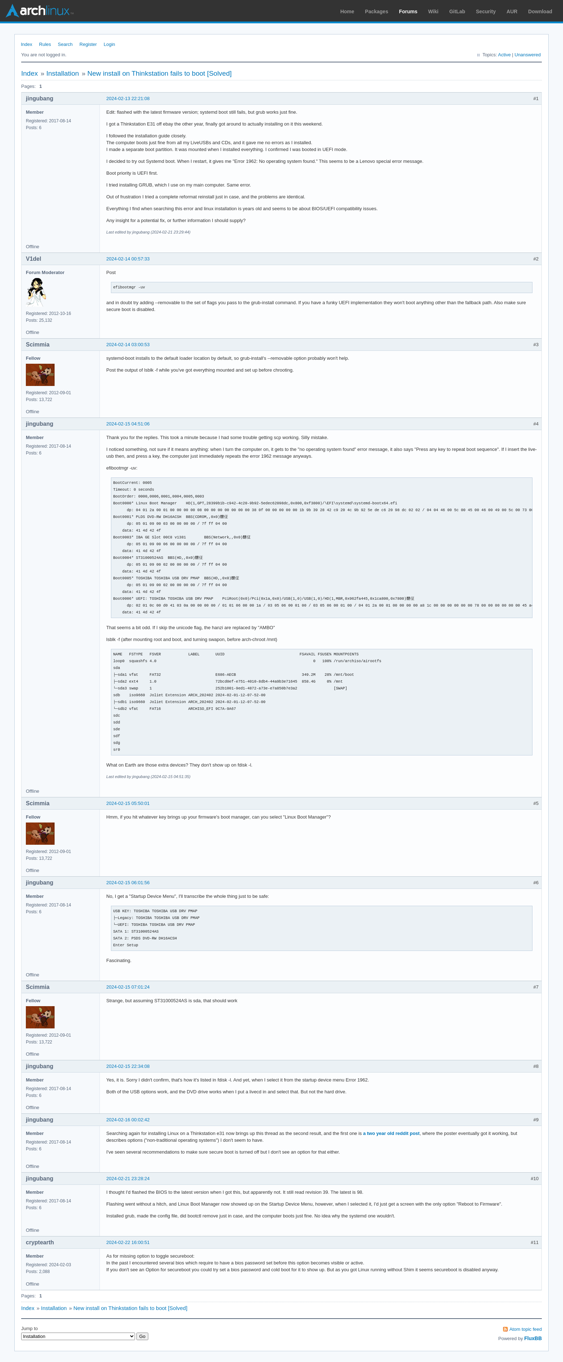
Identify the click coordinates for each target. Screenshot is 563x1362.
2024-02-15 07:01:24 (128, 987)
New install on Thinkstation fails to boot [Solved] (159, 73)
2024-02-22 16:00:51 (128, 1242)
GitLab (457, 11)
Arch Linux (39, 11)
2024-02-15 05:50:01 (128, 803)
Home (347, 11)
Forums (408, 11)
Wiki (433, 11)
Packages (376, 11)
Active (504, 54)
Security (486, 11)
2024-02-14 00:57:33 (128, 258)
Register (88, 44)
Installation (62, 73)
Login (109, 44)
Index (26, 44)
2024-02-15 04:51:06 (128, 423)
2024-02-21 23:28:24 (128, 1178)
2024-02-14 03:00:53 (128, 344)
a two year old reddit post (391, 1133)
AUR (512, 11)
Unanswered (528, 54)
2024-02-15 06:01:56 (128, 882)
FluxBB (533, 1338)
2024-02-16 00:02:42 (128, 1119)
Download (540, 11)
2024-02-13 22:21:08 (128, 98)
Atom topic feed (526, 1329)
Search (65, 44)
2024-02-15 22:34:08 (128, 1066)
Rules (45, 44)
